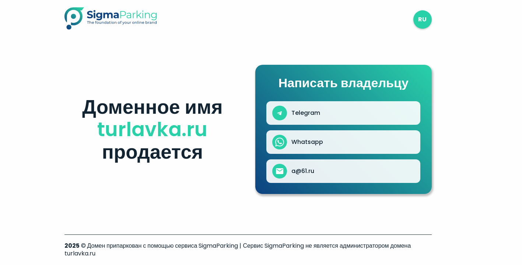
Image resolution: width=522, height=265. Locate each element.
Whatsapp (307, 142)
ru (422, 19)
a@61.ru (302, 171)
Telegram (305, 113)
